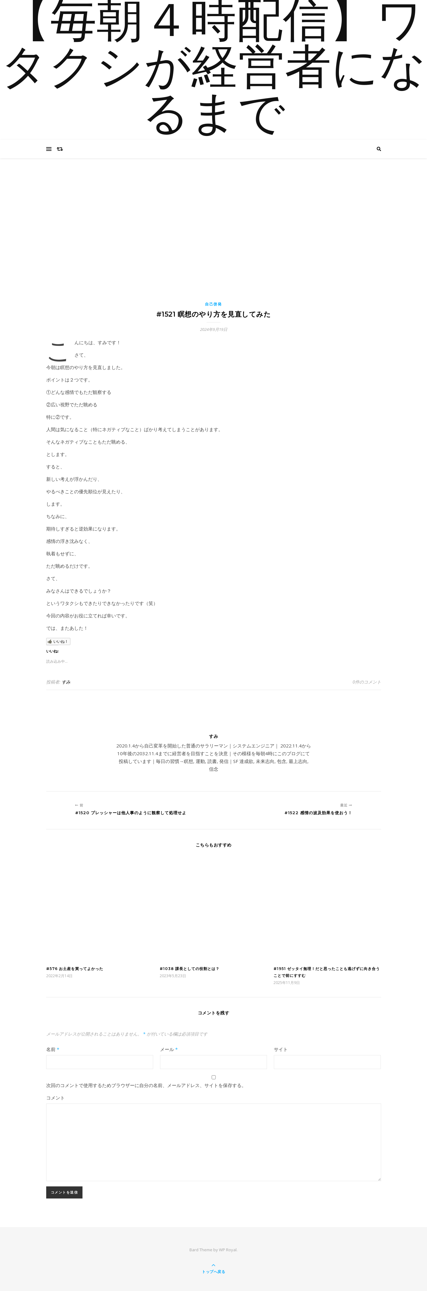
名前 (52, 1049)
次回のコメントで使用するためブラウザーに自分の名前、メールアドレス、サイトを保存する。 (146, 1085)
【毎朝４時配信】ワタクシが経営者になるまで (214, 70)
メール (169, 1049)
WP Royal (228, 1250)
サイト (281, 1049)
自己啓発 (213, 304)
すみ (66, 682)
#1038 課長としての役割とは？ (190, 968)
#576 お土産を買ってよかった (74, 968)
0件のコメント (367, 682)
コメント (55, 1098)
